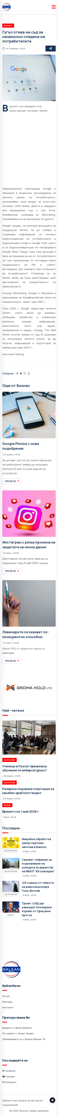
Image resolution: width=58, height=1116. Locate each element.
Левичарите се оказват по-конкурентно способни (25, 634)
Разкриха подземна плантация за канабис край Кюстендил (28, 791)
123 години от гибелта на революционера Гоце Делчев (38, 886)
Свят (11, 915)
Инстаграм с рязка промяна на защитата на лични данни (28, 544)
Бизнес (8, 25)
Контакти (7, 1007)
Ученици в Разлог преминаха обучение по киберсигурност (24, 768)
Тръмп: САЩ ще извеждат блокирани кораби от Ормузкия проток (37, 909)
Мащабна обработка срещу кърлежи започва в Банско (36, 843)
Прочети (12, 481)
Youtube (8, 1076)
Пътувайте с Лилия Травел (18, 1033)
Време (7, 805)
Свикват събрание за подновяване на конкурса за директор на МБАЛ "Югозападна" (38, 865)
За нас (6, 996)
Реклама (7, 1001)
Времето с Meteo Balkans (17, 1027)
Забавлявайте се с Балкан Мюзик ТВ (23, 1039)
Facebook (8, 1070)
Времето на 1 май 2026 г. (21, 811)
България (9, 760)
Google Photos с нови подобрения (20, 446)
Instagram (9, 1082)
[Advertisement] (29, 147)
